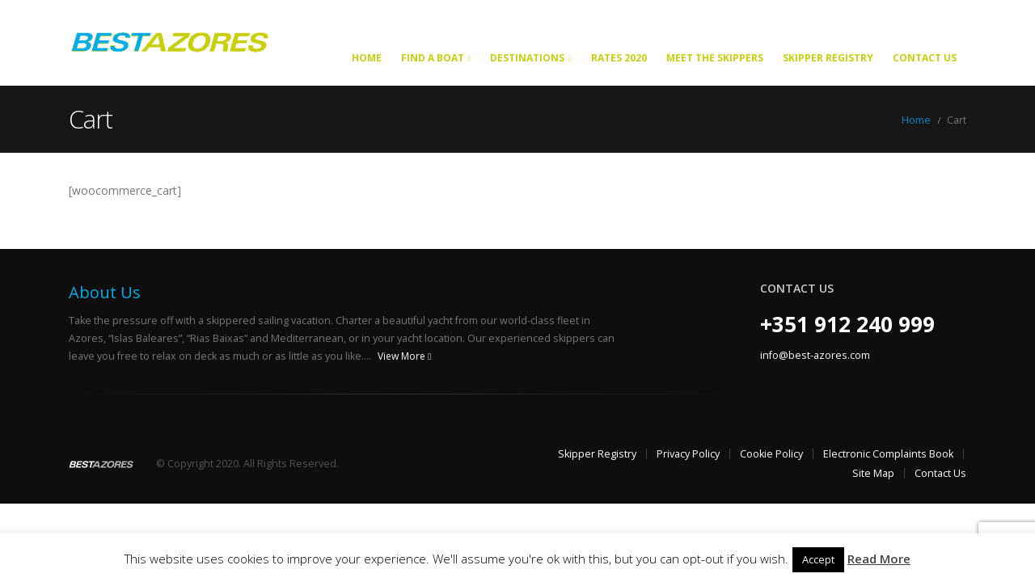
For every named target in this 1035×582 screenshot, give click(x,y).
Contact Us (925, 58)
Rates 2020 (619, 58)
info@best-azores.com (815, 355)
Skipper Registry (828, 58)
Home (367, 58)
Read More (878, 558)
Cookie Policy (771, 454)
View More (404, 356)
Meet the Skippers (714, 58)
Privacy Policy (688, 454)
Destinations (527, 58)
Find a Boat (432, 58)
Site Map (873, 473)
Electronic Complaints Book (888, 454)
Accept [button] (818, 559)
